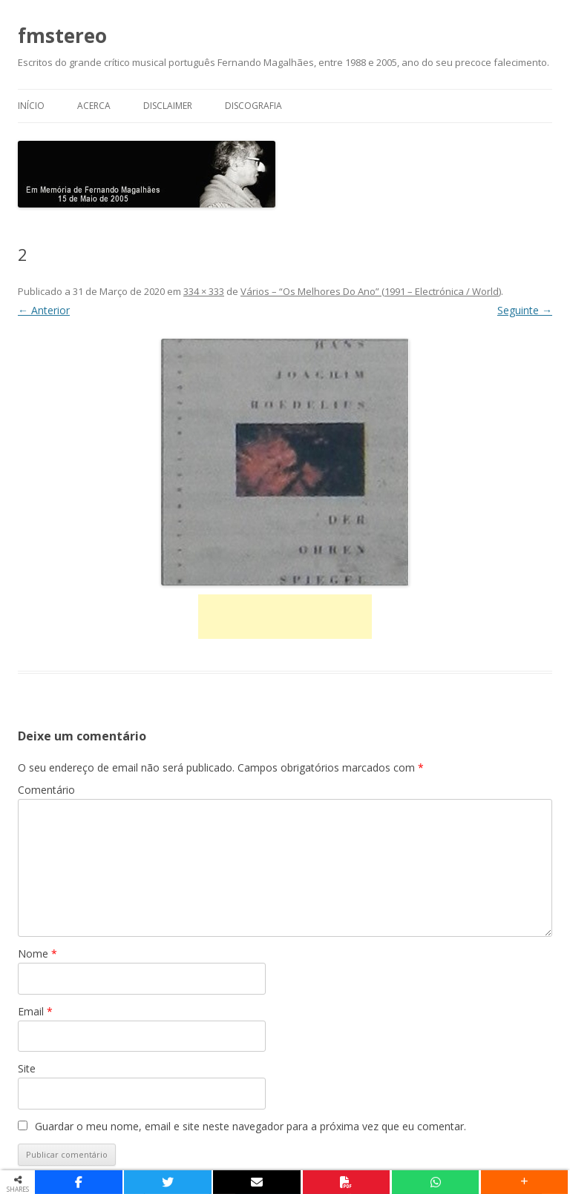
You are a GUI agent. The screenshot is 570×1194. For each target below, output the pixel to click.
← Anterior (44, 310)
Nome (37, 953)
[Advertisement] (285, 616)
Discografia (253, 105)
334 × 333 (203, 291)
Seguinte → (524, 310)
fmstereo (62, 35)
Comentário (46, 790)
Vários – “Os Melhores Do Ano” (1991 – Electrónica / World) (370, 291)
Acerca (94, 105)
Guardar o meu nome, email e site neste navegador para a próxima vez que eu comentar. (250, 1126)
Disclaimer (167, 105)
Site (27, 1068)
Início (31, 105)
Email (35, 1011)
